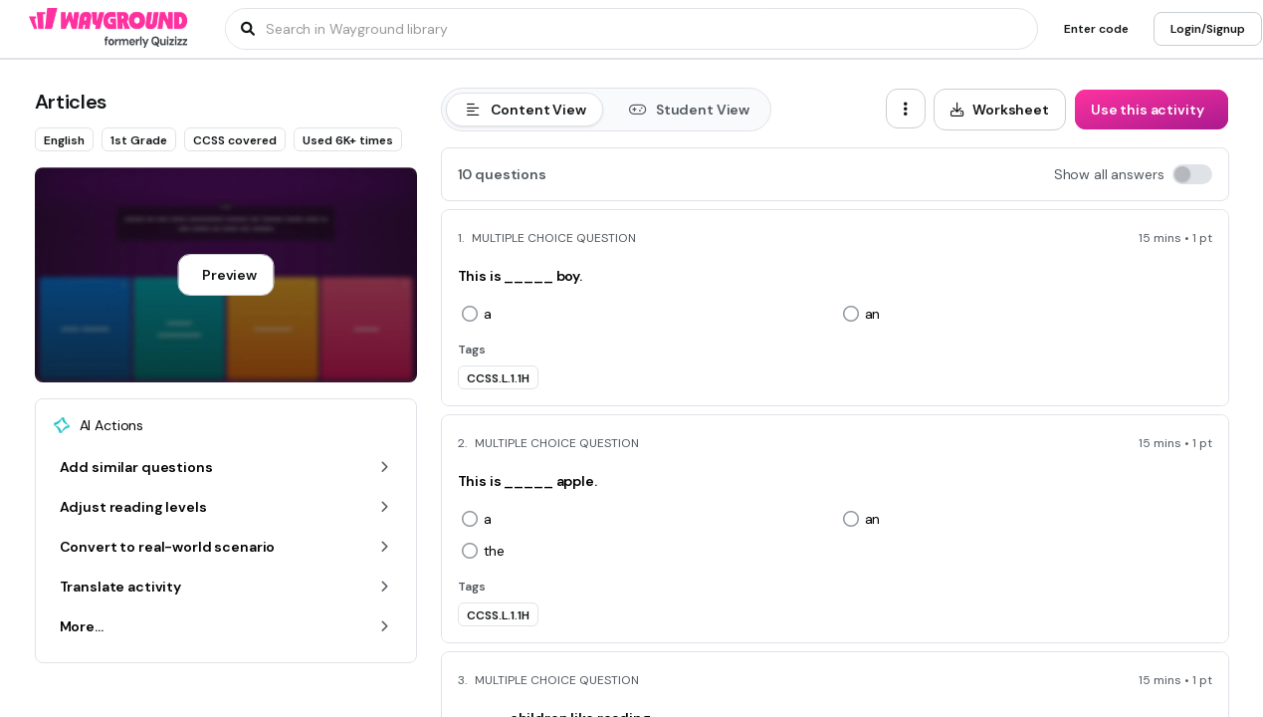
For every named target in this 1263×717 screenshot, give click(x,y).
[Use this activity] (1151, 109)
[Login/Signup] (1208, 29)
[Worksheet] (1000, 109)
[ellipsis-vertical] (906, 108)
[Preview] (225, 275)
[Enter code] (1096, 29)
